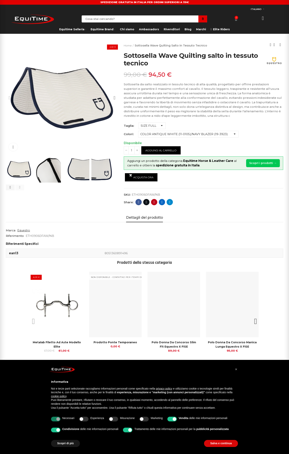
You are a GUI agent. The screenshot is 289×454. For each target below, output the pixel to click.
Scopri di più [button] (65, 443)
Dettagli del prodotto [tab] (144, 217)
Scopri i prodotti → (262, 163)
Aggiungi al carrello (163, 150)
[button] (10, 187)
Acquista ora (142, 176)
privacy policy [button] (164, 388)
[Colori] (188, 134)
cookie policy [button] (58, 396)
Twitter (146, 202)
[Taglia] (152, 125)
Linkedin (162, 202)
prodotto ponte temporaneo (115, 342)
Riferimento (15, 236)
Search (202, 18)
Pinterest (154, 202)
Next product (280, 45)
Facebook (138, 202)
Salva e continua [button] (221, 443)
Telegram (170, 202)
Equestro (24, 230)
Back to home (275, 45)
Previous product (270, 45)
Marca (10, 230)
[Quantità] (131, 150)
